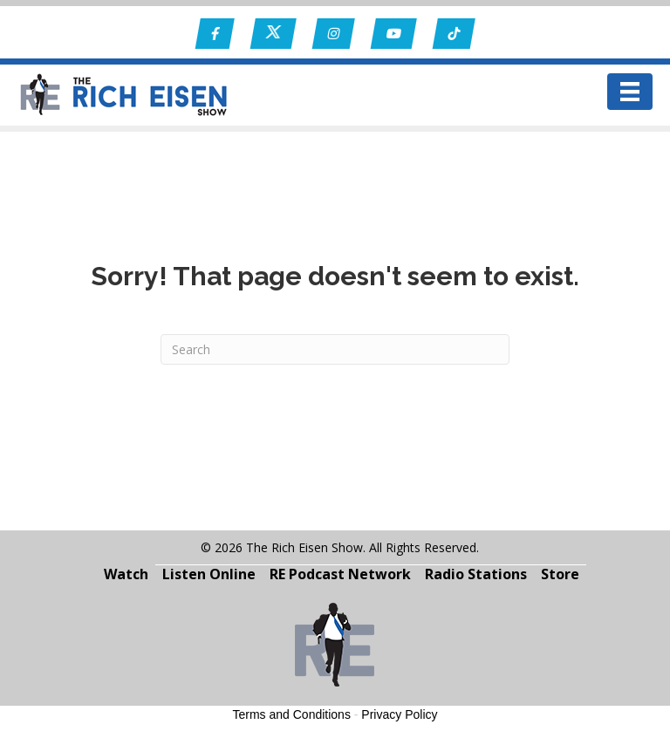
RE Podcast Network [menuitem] (340, 574)
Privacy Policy (399, 714)
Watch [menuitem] (126, 574)
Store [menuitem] (560, 574)
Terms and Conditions (292, 714)
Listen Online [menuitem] (209, 574)
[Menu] (630, 91)
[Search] (335, 349)
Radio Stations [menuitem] (476, 574)
